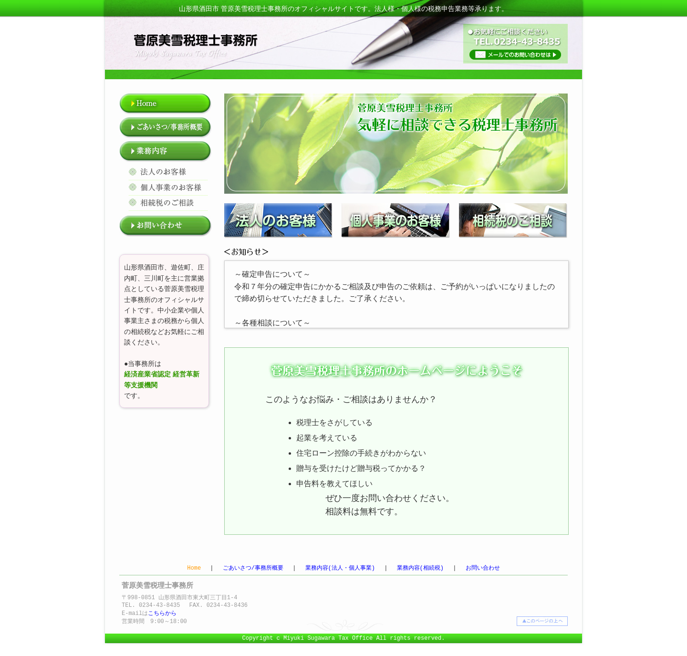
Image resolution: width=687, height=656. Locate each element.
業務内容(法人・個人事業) (340, 568)
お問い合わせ (483, 568)
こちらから (162, 613)
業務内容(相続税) (420, 568)
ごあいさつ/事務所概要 (253, 568)
